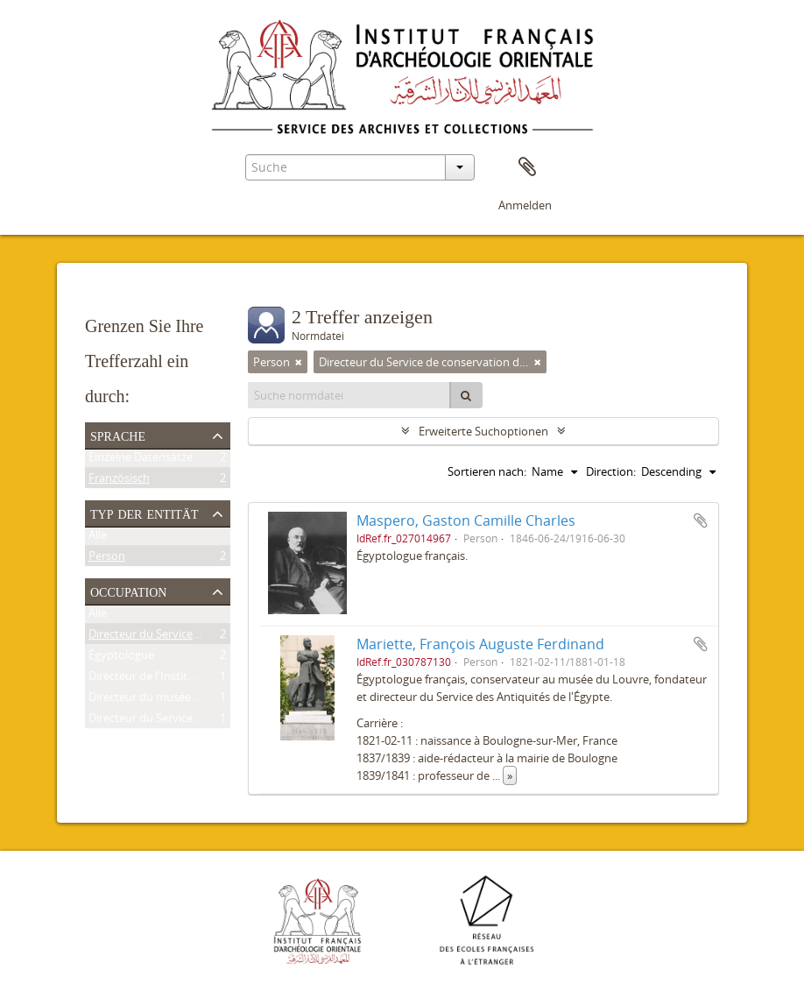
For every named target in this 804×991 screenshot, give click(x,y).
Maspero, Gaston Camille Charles (465, 520)
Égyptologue (121, 658)
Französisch (119, 481)
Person (106, 559)
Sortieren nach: (487, 471)
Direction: (611, 471)
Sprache (117, 434)
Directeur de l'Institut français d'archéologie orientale (225, 679)
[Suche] (466, 395)
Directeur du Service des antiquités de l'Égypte (208, 721)
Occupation (128, 590)
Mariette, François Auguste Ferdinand (480, 644)
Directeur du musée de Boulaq (167, 700)
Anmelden (525, 205)
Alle (97, 538)
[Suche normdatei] (349, 395)
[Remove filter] (298, 362)
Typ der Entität (144, 512)
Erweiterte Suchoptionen (483, 431)
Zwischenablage (527, 167)
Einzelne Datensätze (140, 460)
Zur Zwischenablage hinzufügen (700, 520)
